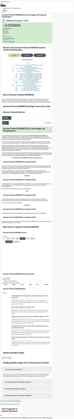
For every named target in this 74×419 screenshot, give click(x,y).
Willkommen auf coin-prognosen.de (12, 8)
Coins (4, 9)
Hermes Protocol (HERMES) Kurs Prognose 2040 (31, 77)
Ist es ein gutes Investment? (30, 87)
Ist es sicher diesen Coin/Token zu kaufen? (30, 88)
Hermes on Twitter (6, 357)
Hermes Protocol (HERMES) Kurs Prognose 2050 (31, 78)
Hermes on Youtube (7, 358)
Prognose (34, 183)
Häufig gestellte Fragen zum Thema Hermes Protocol (29, 85)
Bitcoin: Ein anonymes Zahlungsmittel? (10, 400)
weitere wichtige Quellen (29, 84)
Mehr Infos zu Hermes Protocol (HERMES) (29, 79)
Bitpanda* (40, 55)
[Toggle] (28, 62)
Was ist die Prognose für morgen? (30, 89)
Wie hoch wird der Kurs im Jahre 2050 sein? (30, 90)
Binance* (27, 55)
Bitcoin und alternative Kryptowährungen (11, 401)
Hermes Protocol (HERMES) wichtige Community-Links (29, 68)
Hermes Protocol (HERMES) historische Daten (30, 82)
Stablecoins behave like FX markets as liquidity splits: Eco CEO (30, 316)
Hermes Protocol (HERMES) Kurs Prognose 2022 (30, 73)
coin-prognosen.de (5, 1)
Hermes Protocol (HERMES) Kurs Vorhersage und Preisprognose (28, 72)
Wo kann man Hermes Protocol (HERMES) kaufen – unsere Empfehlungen (29, 65)
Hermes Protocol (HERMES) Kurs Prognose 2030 (31, 76)
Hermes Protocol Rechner (29, 70)
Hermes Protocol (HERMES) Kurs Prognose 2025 (31, 74)
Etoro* (14, 55)
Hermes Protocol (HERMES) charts (30, 80)
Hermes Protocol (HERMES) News (30, 83)
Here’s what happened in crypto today (22, 307)
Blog (4, 12)
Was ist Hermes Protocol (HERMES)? (29, 67)
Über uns (5, 10)
